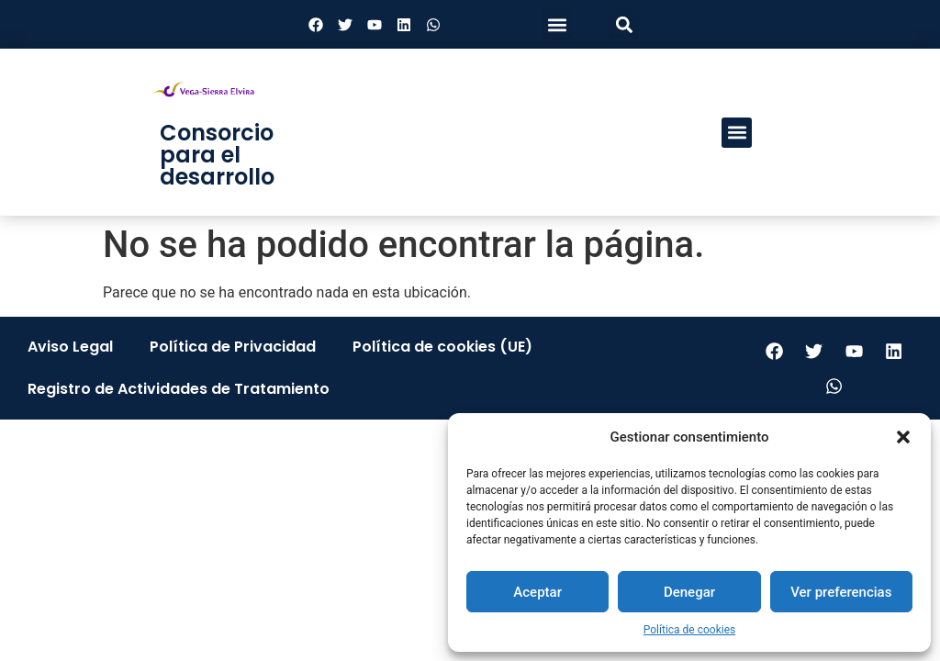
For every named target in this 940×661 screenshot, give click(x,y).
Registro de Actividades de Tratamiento (179, 388)
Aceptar (537, 592)
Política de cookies (689, 629)
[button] (903, 437)
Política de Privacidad (233, 346)
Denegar (689, 592)
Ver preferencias (840, 592)
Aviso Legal (70, 346)
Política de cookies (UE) (442, 346)
